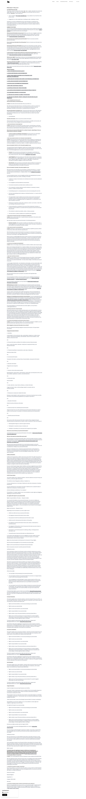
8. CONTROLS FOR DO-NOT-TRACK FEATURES (16, 87)
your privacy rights (15, 59)
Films (57, 1)
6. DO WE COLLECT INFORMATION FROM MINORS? (17, 83)
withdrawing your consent (31, 154)
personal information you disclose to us (17, 36)
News (53, 1)
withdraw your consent (35, 171)
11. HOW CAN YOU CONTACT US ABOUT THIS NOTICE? (18, 94)
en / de (77, 1)
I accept (4, 794)
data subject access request (13, 62)
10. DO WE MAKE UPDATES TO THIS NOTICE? (16, 92)
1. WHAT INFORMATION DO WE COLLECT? (16, 70)
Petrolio (71, 1)
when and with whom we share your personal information (20, 54)
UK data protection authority (21, 279)
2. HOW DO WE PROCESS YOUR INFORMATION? (17, 73)
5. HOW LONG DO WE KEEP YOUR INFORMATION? (17, 81)
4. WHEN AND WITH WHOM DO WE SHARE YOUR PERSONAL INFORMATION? (23, 78)
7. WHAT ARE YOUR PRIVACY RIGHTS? (15, 85)
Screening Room (63, 1)
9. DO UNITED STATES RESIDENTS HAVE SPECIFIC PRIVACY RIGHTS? (21, 90)
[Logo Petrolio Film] (8, 1)
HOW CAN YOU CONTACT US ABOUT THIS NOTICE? (18, 299)
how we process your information (20, 50)
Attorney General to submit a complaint (31, 753)
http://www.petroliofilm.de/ (21, 15)
